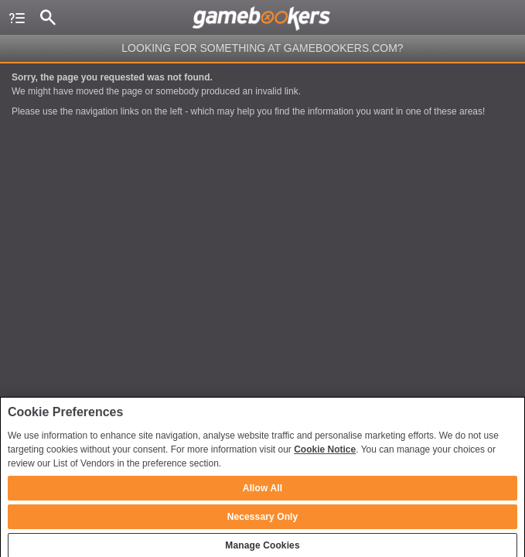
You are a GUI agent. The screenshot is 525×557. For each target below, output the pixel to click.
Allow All (262, 492)
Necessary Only (262, 521)
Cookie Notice (325, 454)
